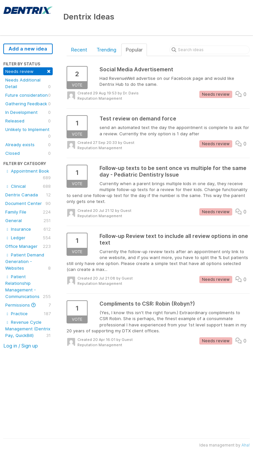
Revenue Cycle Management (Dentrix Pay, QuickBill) (28, 329)
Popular (134, 50)
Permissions (28, 305)
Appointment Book (28, 174)
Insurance (28, 229)
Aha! (245, 445)
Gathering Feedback (28, 103)
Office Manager (28, 246)
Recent (79, 50)
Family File (28, 212)
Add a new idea (28, 49)
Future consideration (28, 95)
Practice (28, 313)
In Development (28, 112)
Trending (106, 50)
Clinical (28, 186)
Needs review (28, 70)
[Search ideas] (209, 50)
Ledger (28, 237)
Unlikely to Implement (28, 133)
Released (28, 120)
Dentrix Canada (28, 194)
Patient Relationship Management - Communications (28, 287)
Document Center (28, 203)
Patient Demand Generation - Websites (28, 261)
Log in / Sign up (20, 346)
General (28, 220)
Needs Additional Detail (28, 83)
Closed (28, 153)
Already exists (28, 144)
